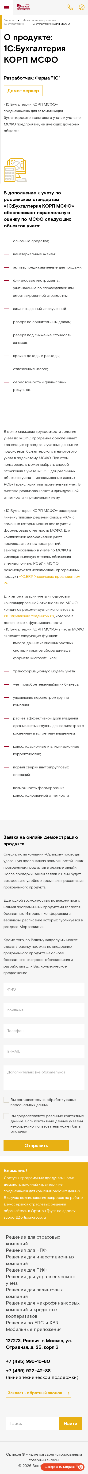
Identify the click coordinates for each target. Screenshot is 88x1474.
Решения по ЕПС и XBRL (33, 1322)
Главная (9, 20)
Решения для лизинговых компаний (34, 1293)
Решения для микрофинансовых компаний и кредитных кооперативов (43, 1309)
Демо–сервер (23, 90)
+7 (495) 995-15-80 (28, 1361)
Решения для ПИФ (26, 1270)
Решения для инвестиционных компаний (40, 1260)
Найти (70, 1423)
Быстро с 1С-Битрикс (60, 1467)
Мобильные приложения (33, 1329)
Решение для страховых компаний (33, 1240)
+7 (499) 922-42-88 (28, 1370)
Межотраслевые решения (39, 20)
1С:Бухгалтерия (14, 23)
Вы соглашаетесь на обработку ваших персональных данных (43, 1102)
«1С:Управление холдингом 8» (29, 616)
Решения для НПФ (26, 1250)
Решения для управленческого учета (40, 1280)
